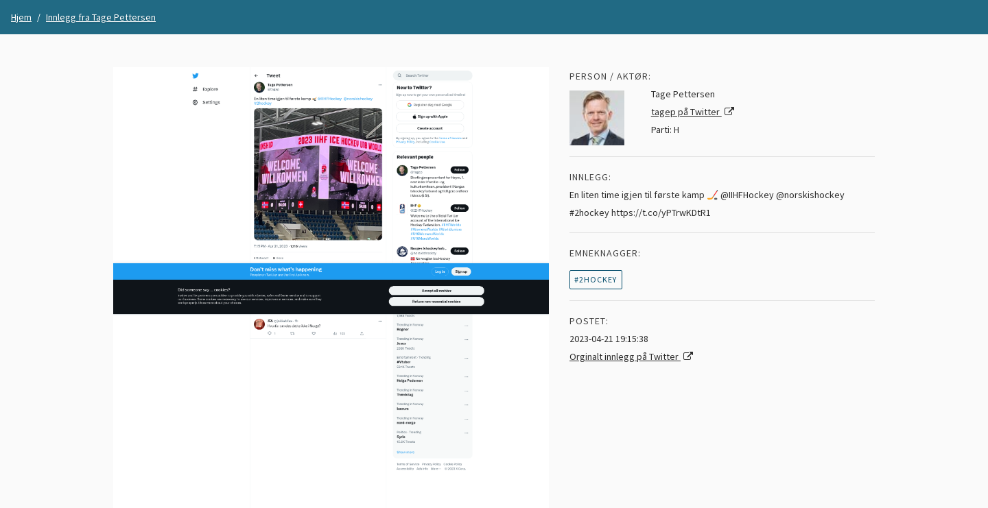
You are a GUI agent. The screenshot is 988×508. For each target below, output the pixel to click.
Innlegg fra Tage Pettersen (101, 17)
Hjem (21, 17)
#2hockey (595, 279)
